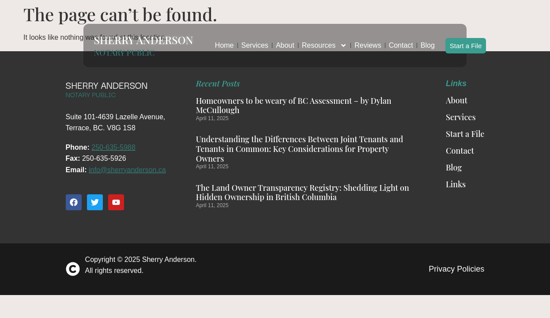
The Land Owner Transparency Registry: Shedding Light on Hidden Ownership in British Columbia (302, 192)
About (285, 40)
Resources (324, 41)
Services (254, 40)
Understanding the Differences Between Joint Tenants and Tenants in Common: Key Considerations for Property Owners (299, 148)
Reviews (367, 40)
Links (456, 184)
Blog (428, 40)
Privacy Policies (456, 269)
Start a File (466, 40)
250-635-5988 (113, 147)
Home (224, 40)
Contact (401, 40)
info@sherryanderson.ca (127, 170)
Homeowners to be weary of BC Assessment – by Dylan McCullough (294, 105)
